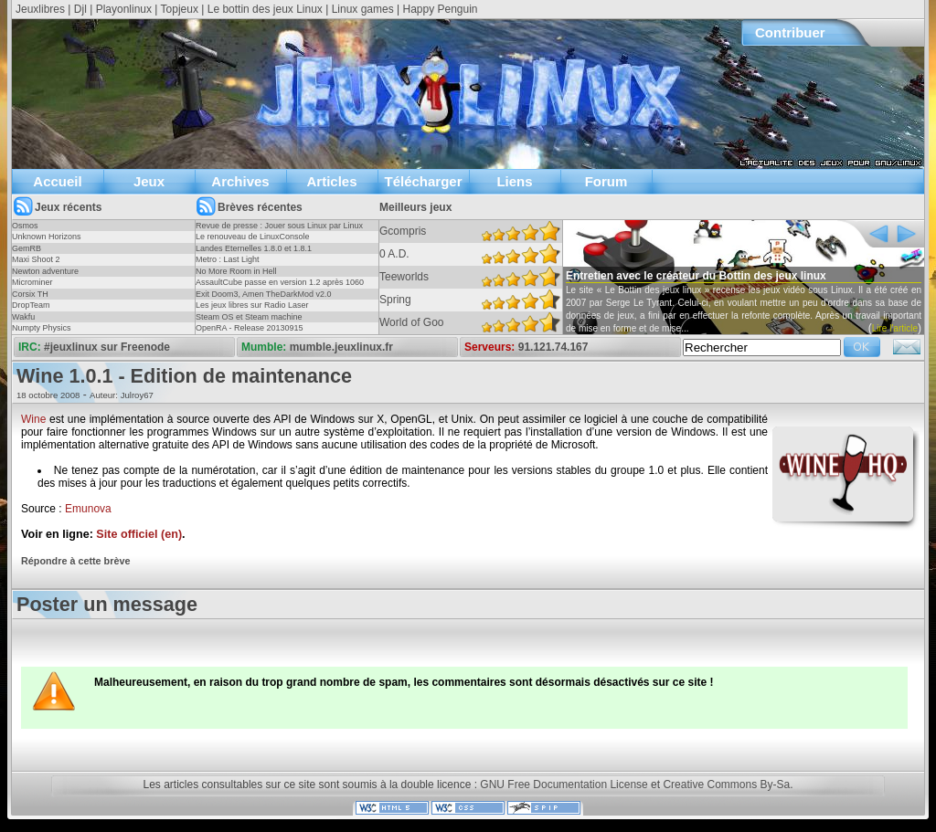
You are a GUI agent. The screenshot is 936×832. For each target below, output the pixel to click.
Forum (606, 181)
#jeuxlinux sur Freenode (107, 347)
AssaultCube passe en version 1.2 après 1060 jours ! (280, 288)
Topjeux (179, 9)
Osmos (25, 225)
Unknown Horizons (46, 236)
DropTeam (31, 305)
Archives (240, 181)
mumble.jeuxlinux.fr (341, 347)
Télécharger (423, 181)
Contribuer (790, 32)
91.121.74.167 (553, 347)
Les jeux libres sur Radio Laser (252, 305)
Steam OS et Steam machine (249, 316)
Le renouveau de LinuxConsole (253, 236)
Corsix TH (30, 294)
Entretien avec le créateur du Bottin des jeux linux (696, 275)
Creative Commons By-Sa (726, 784)
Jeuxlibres (40, 9)
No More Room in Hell (236, 271)
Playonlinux (124, 9)
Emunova (88, 508)
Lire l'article (895, 328)
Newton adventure (45, 271)
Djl (80, 9)
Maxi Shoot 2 (36, 259)
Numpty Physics (41, 327)
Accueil (57, 181)
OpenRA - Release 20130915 (249, 327)
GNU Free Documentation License (563, 784)
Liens (514, 181)
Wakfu (23, 316)
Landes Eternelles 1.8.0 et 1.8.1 (254, 248)
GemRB (26, 248)
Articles (331, 181)
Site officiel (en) (139, 534)
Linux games (363, 9)
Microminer (32, 282)
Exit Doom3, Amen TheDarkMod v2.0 (263, 294)
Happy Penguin (439, 9)
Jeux (149, 181)
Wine (33, 419)
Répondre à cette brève (75, 560)
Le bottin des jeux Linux (265, 9)
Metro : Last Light (228, 259)
